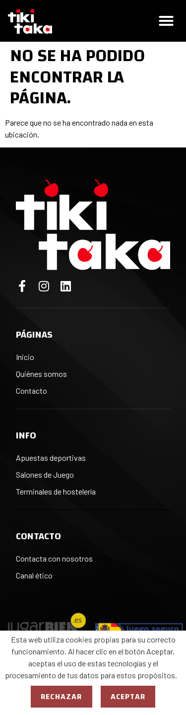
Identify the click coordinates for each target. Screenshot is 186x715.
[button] (166, 21)
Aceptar (128, 696)
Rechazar (61, 696)
